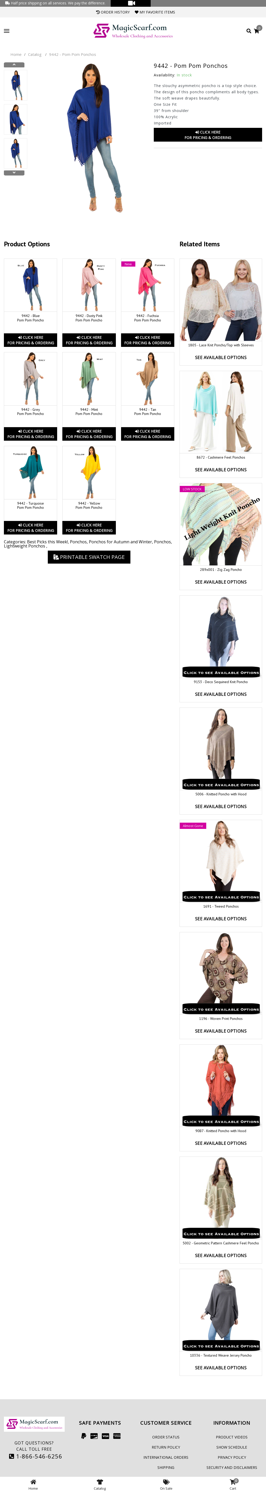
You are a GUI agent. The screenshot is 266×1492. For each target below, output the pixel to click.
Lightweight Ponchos (25, 546)
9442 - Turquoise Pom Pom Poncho (30, 505)
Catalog (35, 54)
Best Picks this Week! (47, 542)
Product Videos (232, 1437)
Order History (113, 12)
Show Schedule (231, 1447)
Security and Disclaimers (232, 1467)
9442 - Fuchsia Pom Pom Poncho (147, 317)
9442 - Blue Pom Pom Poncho (30, 317)
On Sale (166, 1484)
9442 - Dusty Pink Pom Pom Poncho (89, 317)
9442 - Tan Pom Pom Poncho (147, 411)
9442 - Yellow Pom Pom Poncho (89, 505)
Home (16, 54)
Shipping (165, 1467)
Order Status (165, 1437)
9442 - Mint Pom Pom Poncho (89, 411)
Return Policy (166, 1447)
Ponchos (78, 542)
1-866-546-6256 (35, 1456)
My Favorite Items (155, 12)
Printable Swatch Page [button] (89, 556)
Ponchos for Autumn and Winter (120, 542)
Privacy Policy (232, 1457)
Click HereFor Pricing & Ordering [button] (207, 135)
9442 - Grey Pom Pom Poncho (30, 411)
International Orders (165, 1457)
